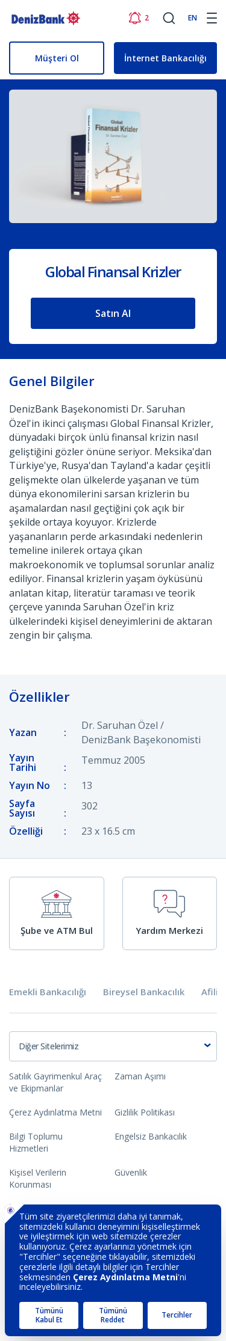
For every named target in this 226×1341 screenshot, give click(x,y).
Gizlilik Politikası (145, 1112)
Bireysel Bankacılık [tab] (143, 992)
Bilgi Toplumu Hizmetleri (36, 1142)
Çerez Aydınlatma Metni (55, 1112)
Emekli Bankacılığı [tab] (47, 992)
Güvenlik (131, 1172)
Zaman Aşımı (140, 1076)
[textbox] (113, 1046)
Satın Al (113, 313)
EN (192, 18)
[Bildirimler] (138, 18)
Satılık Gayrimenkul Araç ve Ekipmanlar (55, 1082)
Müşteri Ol (57, 58)
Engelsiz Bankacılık (151, 1136)
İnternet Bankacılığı (165, 58)
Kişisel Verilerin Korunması (37, 1178)
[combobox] (113, 1046)
